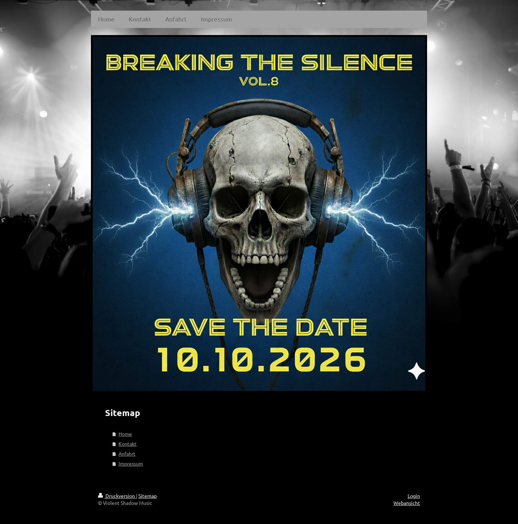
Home (125, 434)
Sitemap (147, 495)
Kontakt (128, 443)
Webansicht (406, 503)
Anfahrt (127, 453)
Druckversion (117, 495)
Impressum (131, 463)
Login (414, 495)
